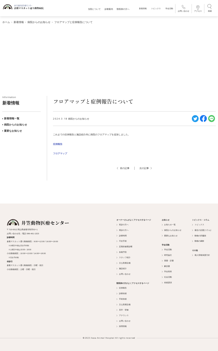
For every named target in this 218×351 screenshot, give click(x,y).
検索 (209, 9)
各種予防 (121, 251)
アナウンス (122, 315)
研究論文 (167, 254)
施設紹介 (121, 268)
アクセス (197, 9)
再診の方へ (122, 229)
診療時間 (121, 235)
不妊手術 (121, 240)
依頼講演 (167, 282)
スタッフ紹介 (123, 257)
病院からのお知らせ (14, 124)
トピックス (155, 9)
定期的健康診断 (124, 246)
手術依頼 (121, 298)
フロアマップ (60, 153)
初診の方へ (122, 224)
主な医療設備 (123, 262)
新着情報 (142, 9)
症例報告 (57, 143)
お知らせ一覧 (169, 224)
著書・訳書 (168, 260)
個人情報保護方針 (201, 254)
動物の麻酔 (198, 240)
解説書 (166, 265)
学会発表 (167, 271)
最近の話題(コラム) (201, 229)
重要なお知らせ (12, 130)
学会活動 (169, 9)
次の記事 (145, 167)
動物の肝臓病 (199, 235)
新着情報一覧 (10, 118)
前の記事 (123, 167)
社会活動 (167, 276)
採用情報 (121, 326)
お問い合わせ (183, 9)
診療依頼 (121, 293)
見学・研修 (122, 309)
